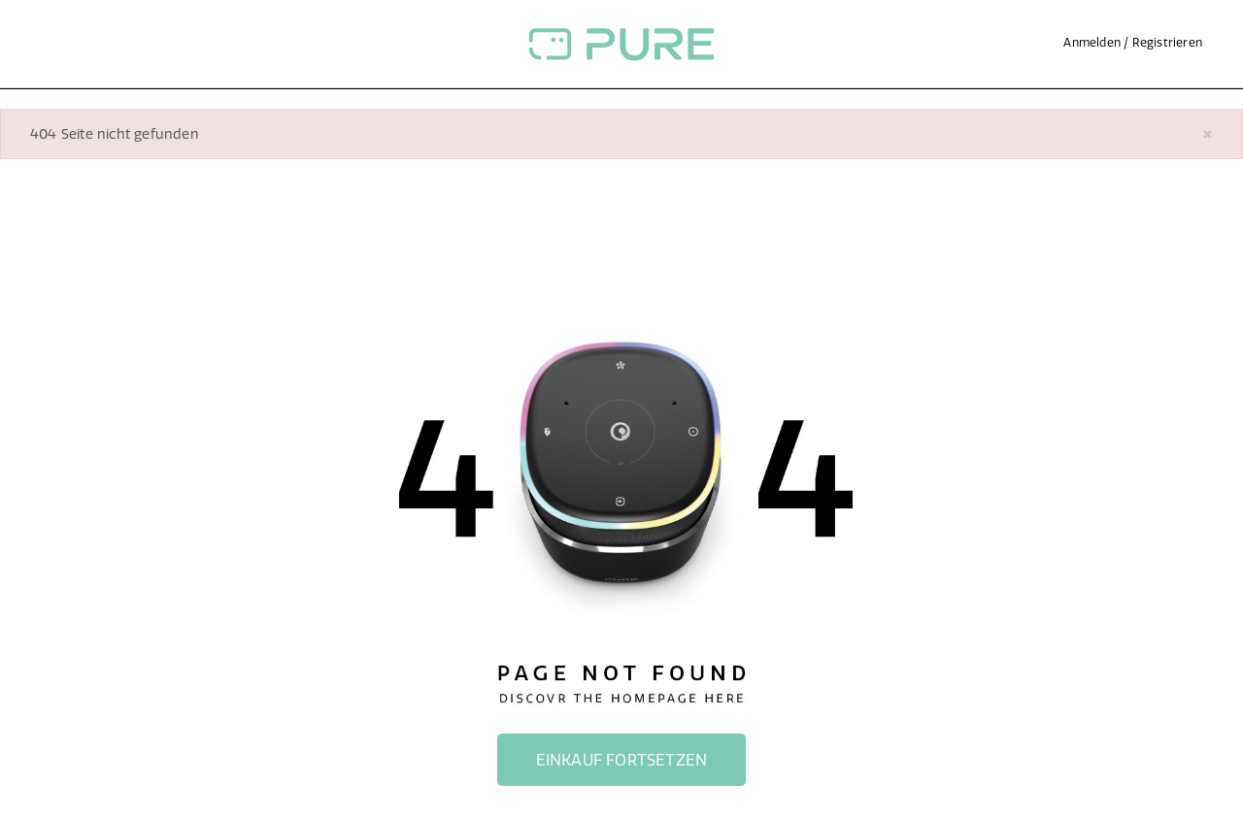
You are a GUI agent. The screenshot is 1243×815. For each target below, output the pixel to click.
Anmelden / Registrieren (1132, 42)
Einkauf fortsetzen (622, 759)
